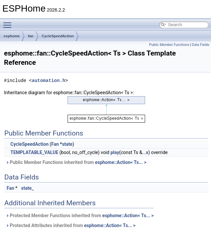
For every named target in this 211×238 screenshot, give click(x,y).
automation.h (48, 80)
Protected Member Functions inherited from (80, 215)
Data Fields (200, 45)
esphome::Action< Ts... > (120, 162)
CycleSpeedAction (58, 36)
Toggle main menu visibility (9, 22)
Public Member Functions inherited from (76, 162)
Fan (55, 144)
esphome (12, 36)
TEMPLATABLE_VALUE (34, 152)
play (115, 152)
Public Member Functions (169, 45)
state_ (27, 188)
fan (30, 36)
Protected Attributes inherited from (70, 225)
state (67, 144)
